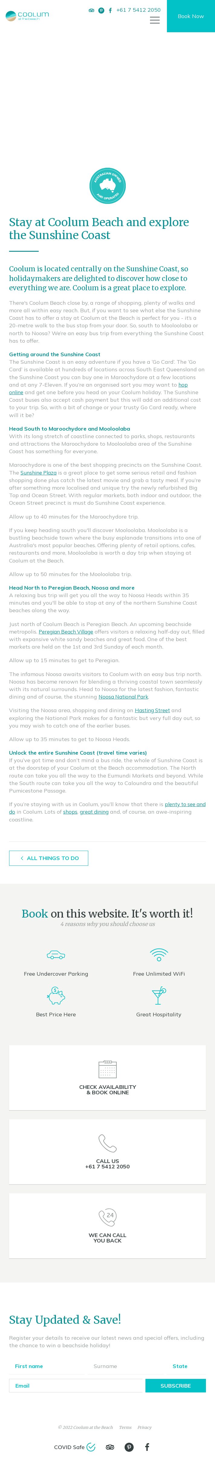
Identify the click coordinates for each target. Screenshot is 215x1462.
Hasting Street (154, 710)
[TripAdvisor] (93, 10)
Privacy (144, 1427)
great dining (108, 811)
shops (82, 811)
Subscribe (176, 1385)
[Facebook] (93, 18)
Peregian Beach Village (69, 631)
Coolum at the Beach (93, 1427)
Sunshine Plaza (40, 472)
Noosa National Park (125, 696)
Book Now (191, 20)
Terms (125, 1427)
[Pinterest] (103, 10)
